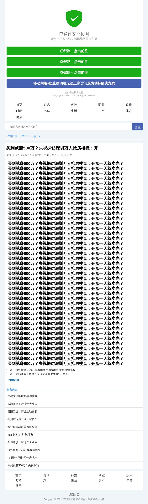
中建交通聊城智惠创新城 (22, 396)
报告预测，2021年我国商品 (24, 449)
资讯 (47, 104)
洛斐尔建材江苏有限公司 (22, 426)
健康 (19, 117)
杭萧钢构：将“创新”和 (21, 434)
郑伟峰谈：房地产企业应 (22, 442)
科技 (74, 104)
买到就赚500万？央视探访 (23, 465)
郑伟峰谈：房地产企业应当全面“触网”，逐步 (41, 373)
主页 (24, 136)
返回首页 (74, 494)
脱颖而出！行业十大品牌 (22, 403)
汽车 (47, 111)
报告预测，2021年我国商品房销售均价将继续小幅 (45, 369)
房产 (101, 111)
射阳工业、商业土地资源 (22, 411)
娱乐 (129, 104)
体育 (129, 111)
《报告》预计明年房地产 (22, 457)
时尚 (19, 111)
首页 (19, 104)
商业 (101, 104)
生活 (74, 111)
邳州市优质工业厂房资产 (22, 419)
